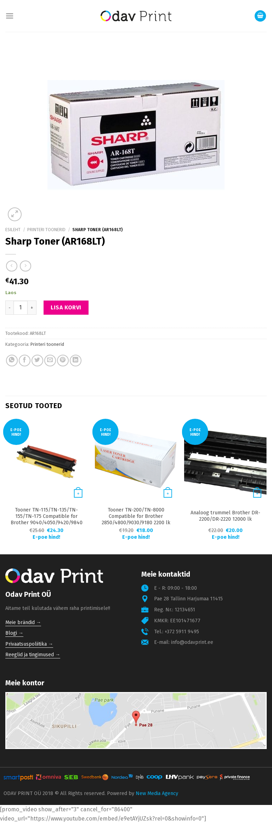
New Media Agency (157, 793)
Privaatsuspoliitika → (29, 644)
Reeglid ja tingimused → (32, 655)
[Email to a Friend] (50, 360)
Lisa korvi (66, 307)
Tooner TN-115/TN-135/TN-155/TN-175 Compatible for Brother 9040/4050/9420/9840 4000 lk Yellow (47, 519)
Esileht (13, 229)
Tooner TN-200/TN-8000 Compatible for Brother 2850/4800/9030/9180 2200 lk (136, 516)
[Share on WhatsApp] (12, 360)
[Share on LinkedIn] (75, 360)
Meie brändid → (23, 622)
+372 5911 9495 (182, 632)
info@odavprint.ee (192, 642)
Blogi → (14, 633)
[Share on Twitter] (37, 360)
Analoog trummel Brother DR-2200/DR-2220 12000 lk (225, 516)
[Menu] (9, 15)
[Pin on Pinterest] (63, 360)
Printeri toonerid (46, 229)
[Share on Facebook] (24, 360)
